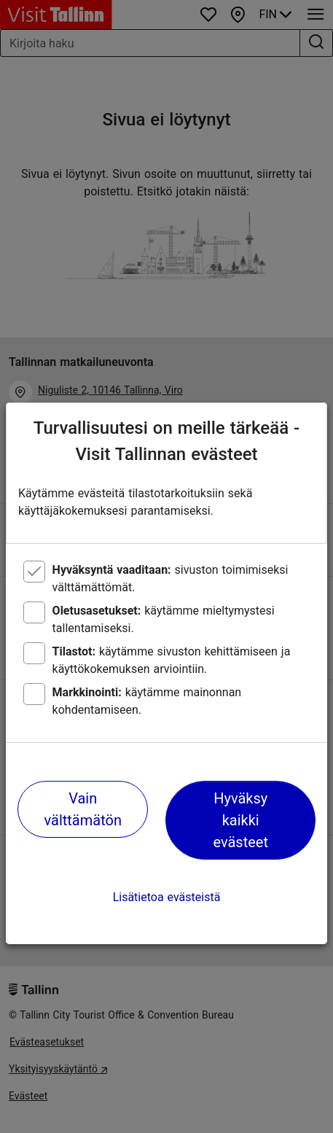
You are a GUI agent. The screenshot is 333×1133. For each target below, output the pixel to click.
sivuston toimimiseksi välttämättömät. (170, 578)
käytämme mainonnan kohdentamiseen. (147, 701)
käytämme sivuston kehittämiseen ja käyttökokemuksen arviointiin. (171, 660)
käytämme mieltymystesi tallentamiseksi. (163, 619)
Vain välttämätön (83, 809)
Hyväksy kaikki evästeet (240, 820)
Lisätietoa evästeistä (167, 897)
